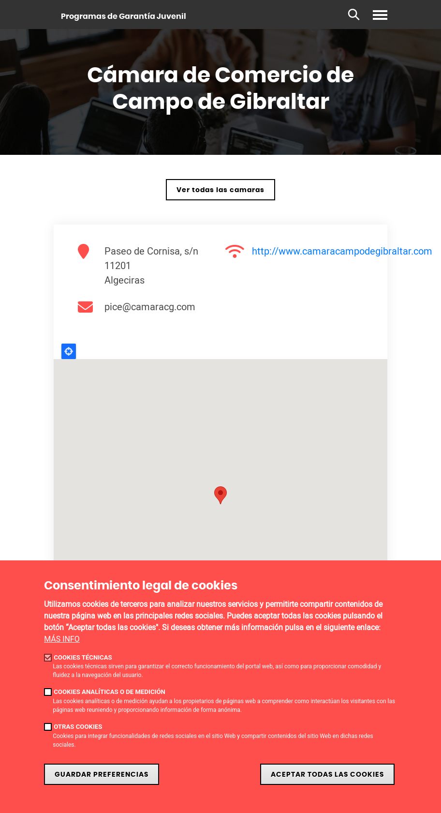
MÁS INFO (62, 639)
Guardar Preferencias (101, 774)
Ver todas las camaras (220, 190)
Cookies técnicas (83, 657)
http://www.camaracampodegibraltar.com (342, 250)
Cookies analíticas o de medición (109, 691)
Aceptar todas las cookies (327, 774)
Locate (68, 351)
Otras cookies (78, 726)
